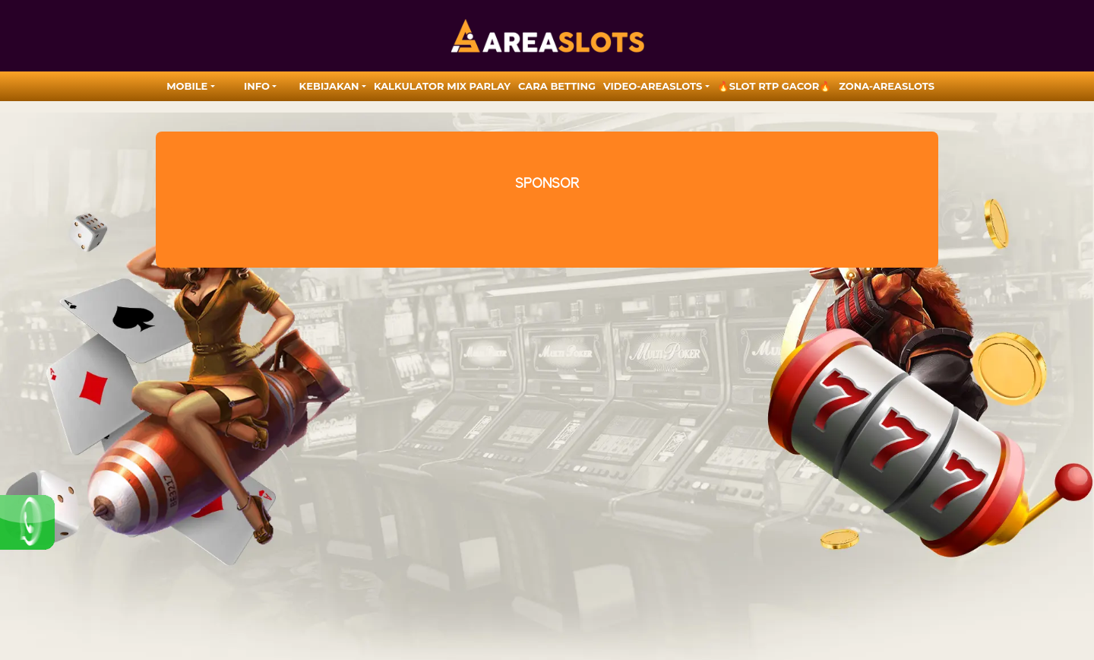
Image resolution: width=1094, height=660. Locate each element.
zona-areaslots (886, 86)
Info (257, 86)
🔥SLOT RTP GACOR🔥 (774, 86)
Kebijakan (329, 86)
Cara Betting (557, 86)
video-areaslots (652, 86)
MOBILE (186, 86)
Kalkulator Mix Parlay (442, 86)
